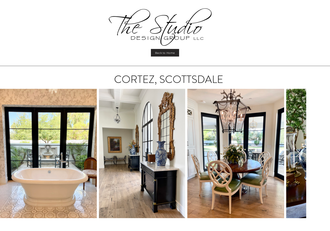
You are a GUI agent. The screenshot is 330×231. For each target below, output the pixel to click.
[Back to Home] (165, 53)
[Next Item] (297, 153)
